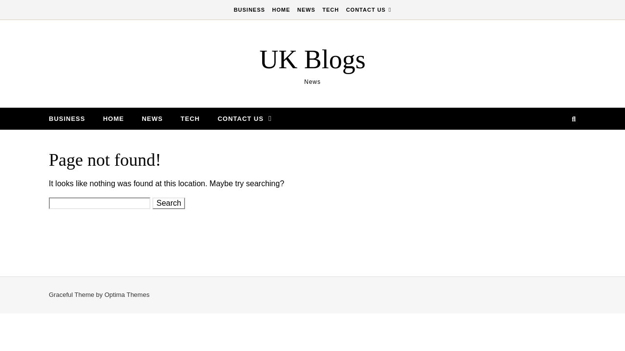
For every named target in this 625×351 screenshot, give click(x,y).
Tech (330, 10)
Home (281, 10)
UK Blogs (312, 59)
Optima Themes (126, 294)
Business (249, 10)
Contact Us (366, 10)
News (306, 10)
